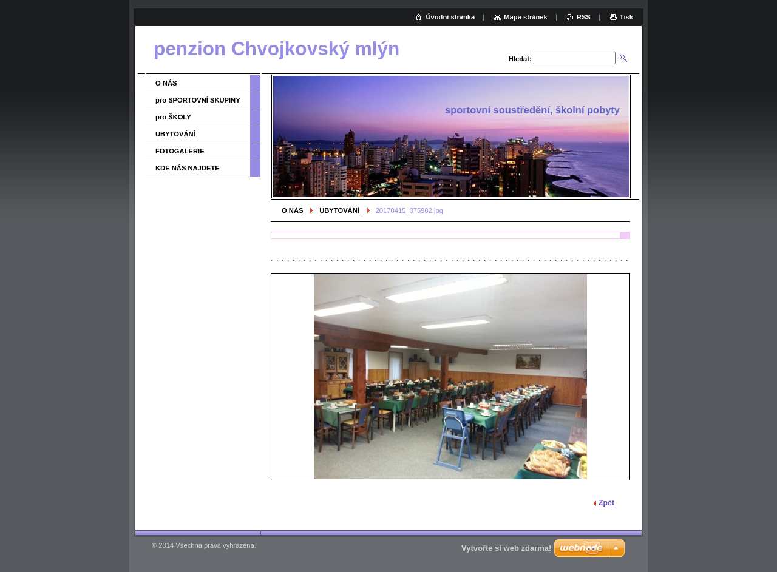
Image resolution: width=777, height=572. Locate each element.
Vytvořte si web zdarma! (506, 548)
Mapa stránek (526, 17)
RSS (584, 17)
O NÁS (292, 210)
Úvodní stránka (450, 17)
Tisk (626, 17)
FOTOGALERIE (180, 151)
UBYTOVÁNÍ (340, 210)
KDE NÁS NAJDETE (187, 168)
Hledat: (520, 58)
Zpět (606, 503)
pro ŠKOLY (173, 117)
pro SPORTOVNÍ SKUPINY (197, 100)
